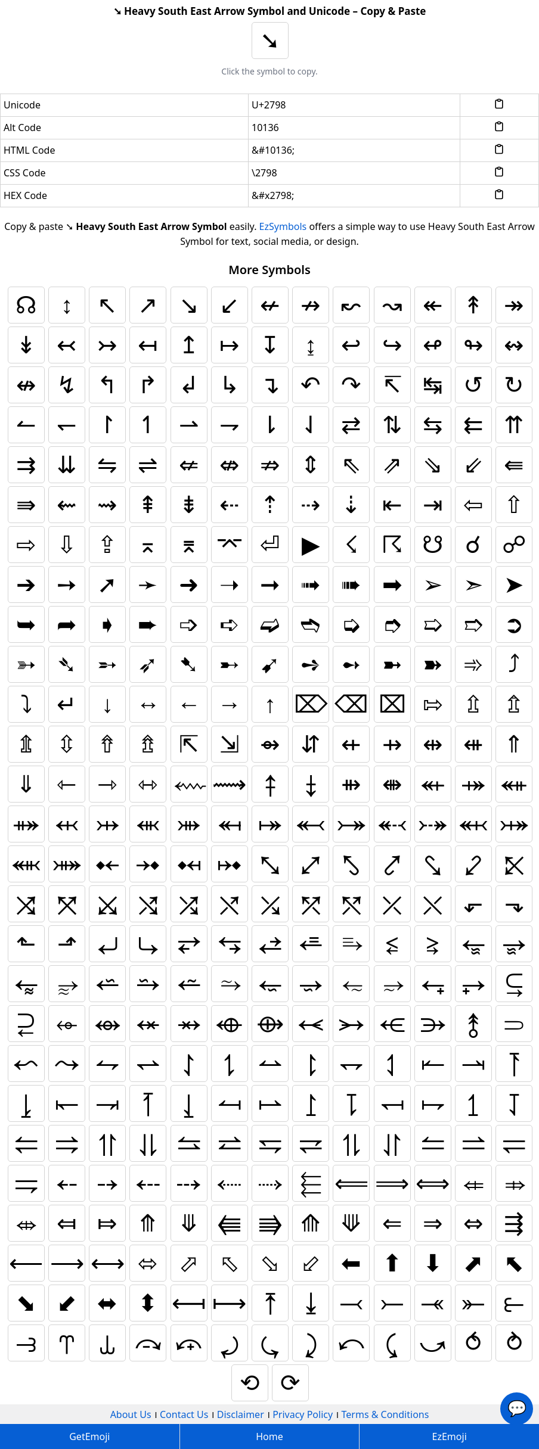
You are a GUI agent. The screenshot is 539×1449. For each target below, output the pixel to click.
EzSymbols (283, 226)
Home (269, 1436)
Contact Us (184, 1414)
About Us (130, 1414)
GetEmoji (89, 1436)
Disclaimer (240, 1414)
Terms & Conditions (385, 1414)
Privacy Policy (302, 1414)
